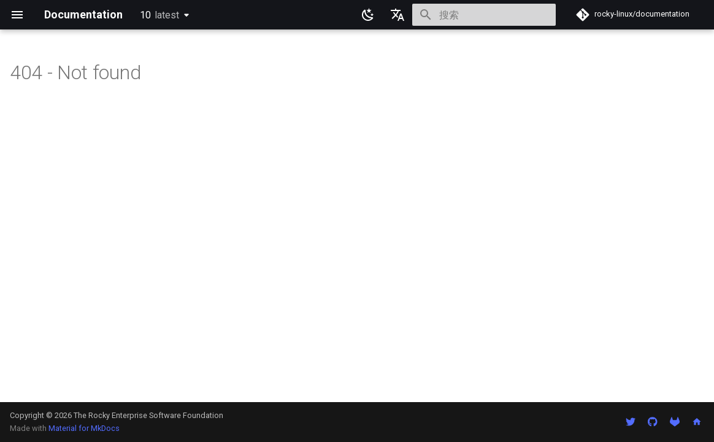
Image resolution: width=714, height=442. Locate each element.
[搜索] (484, 15)
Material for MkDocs (84, 428)
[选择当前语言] (397, 14)
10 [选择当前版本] (159, 15)
